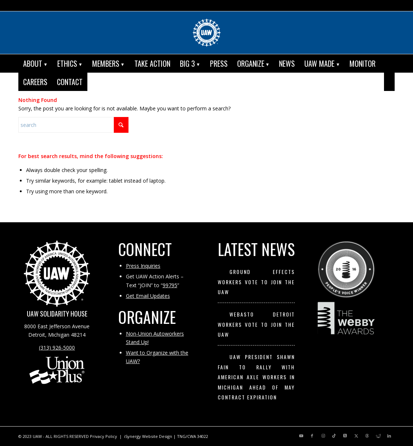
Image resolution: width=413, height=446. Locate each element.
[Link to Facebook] (312, 435)
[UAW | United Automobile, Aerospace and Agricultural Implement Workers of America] (207, 33)
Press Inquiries (143, 265)
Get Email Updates (148, 295)
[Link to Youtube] (301, 435)
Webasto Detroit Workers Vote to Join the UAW (256, 324)
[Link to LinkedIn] (389, 435)
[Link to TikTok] (334, 435)
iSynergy (132, 436)
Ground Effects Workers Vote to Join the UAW (256, 282)
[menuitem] (35, 63)
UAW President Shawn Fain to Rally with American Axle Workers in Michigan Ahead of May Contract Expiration (256, 377)
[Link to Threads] (367, 435)
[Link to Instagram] (323, 435)
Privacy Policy (103, 436)
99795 (170, 285)
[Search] (389, 82)
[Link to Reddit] (378, 435)
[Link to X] (345, 435)
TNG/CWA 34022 (192, 436)
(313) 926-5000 (57, 347)
